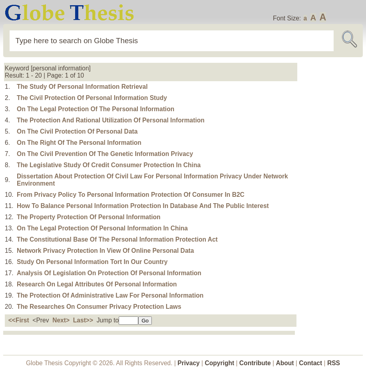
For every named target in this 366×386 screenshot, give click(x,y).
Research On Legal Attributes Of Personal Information (97, 284)
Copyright (220, 363)
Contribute (255, 363)
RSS (333, 363)
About (285, 363)
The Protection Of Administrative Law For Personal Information (110, 295)
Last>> (83, 320)
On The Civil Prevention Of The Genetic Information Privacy (105, 153)
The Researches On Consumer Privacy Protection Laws (99, 306)
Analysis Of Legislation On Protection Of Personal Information (109, 273)
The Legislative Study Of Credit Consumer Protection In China (109, 165)
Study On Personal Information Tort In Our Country (92, 261)
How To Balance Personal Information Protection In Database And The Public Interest (143, 205)
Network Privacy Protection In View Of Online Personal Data (105, 250)
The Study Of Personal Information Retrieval (82, 86)
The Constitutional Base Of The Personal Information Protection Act (117, 239)
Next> (61, 320)
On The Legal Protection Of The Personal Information (95, 109)
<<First (18, 320)
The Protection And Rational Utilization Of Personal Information (111, 120)
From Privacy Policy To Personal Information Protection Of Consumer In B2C (131, 194)
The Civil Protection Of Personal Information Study (92, 97)
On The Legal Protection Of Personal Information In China (102, 228)
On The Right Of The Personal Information (79, 142)
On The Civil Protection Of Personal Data (77, 131)
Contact (311, 363)
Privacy (188, 363)
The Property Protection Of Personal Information (89, 217)
